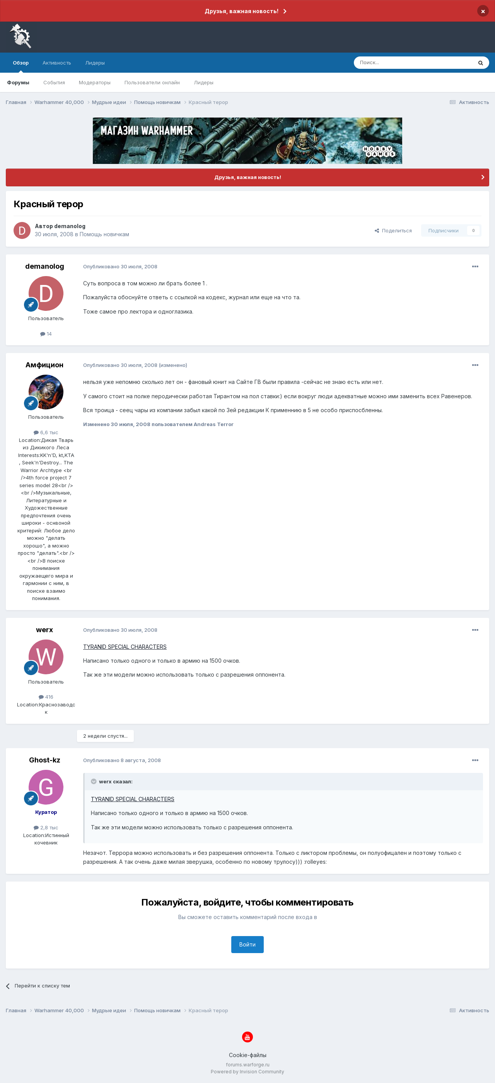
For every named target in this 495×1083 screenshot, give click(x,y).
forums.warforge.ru (248, 1065)
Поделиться (393, 230)
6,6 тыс (46, 432)
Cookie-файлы (247, 1055)
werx (44, 630)
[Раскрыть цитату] (94, 781)
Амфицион (44, 365)
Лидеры (203, 82)
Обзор (21, 66)
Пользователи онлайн (152, 82)
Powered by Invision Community (247, 1071)
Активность (57, 63)
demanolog (69, 226)
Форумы (18, 82)
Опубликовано (120, 266)
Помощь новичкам (104, 234)
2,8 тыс (46, 827)
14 (46, 334)
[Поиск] (395, 62)
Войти (247, 944)
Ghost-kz (44, 760)
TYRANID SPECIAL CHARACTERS (125, 646)
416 (46, 697)
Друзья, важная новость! (241, 11)
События (54, 82)
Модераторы (95, 82)
